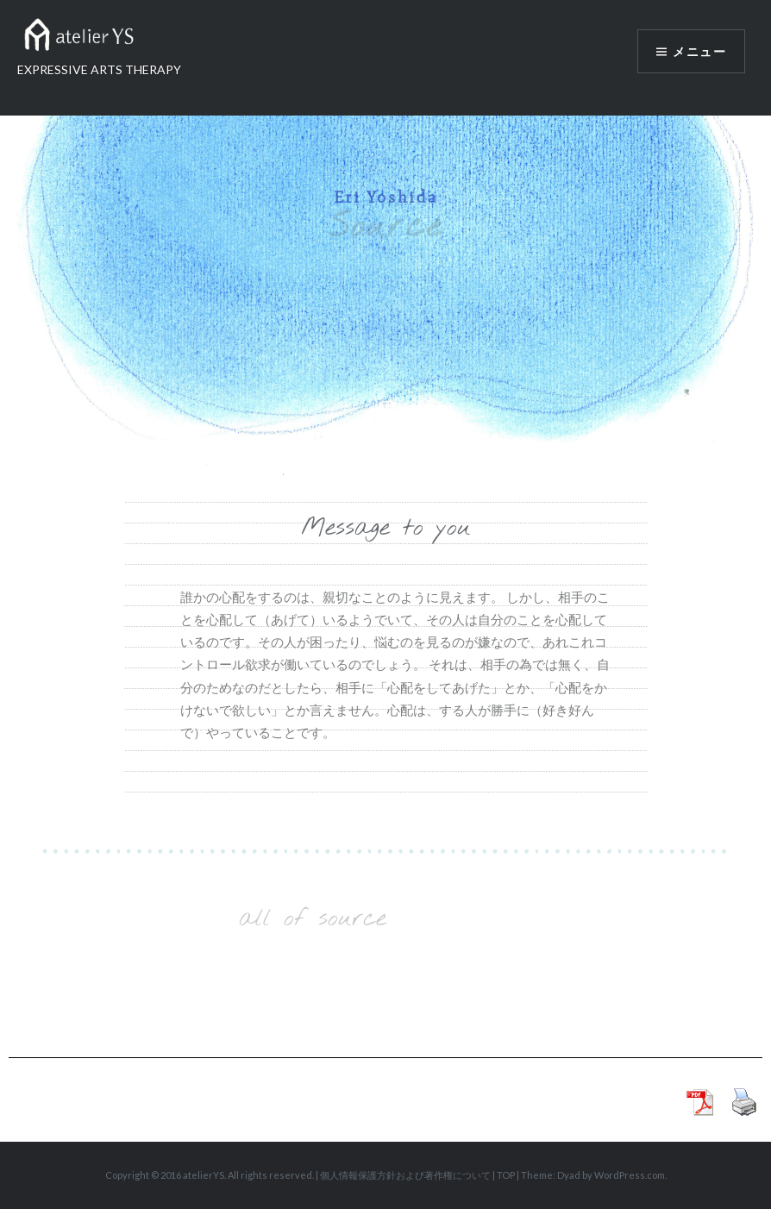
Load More (312, 975)
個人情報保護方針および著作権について (405, 1175)
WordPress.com (629, 1175)
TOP (506, 1175)
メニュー (699, 51)
